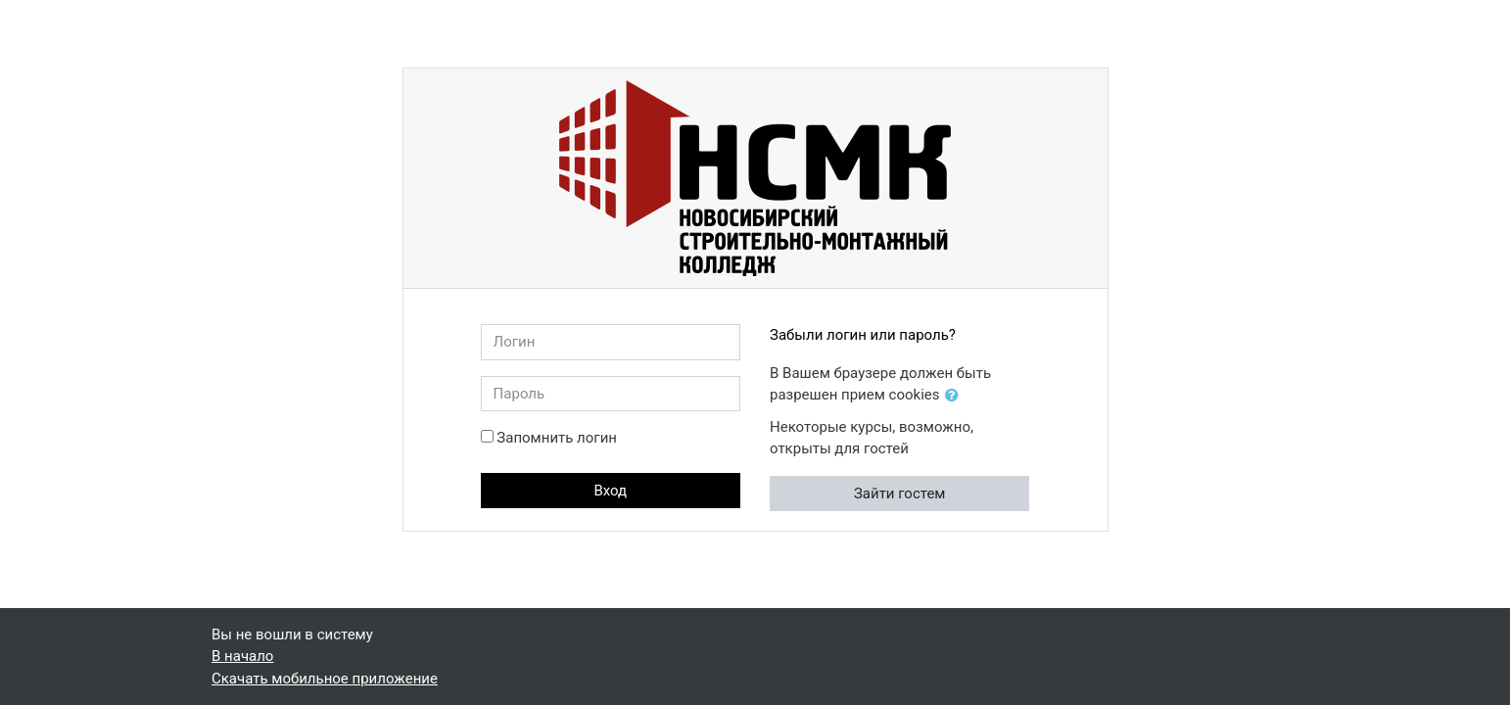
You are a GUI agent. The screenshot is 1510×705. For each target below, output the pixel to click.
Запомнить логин (556, 437)
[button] (955, 396)
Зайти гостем (900, 493)
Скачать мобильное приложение (325, 678)
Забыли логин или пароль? (863, 335)
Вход (610, 490)
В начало (242, 656)
